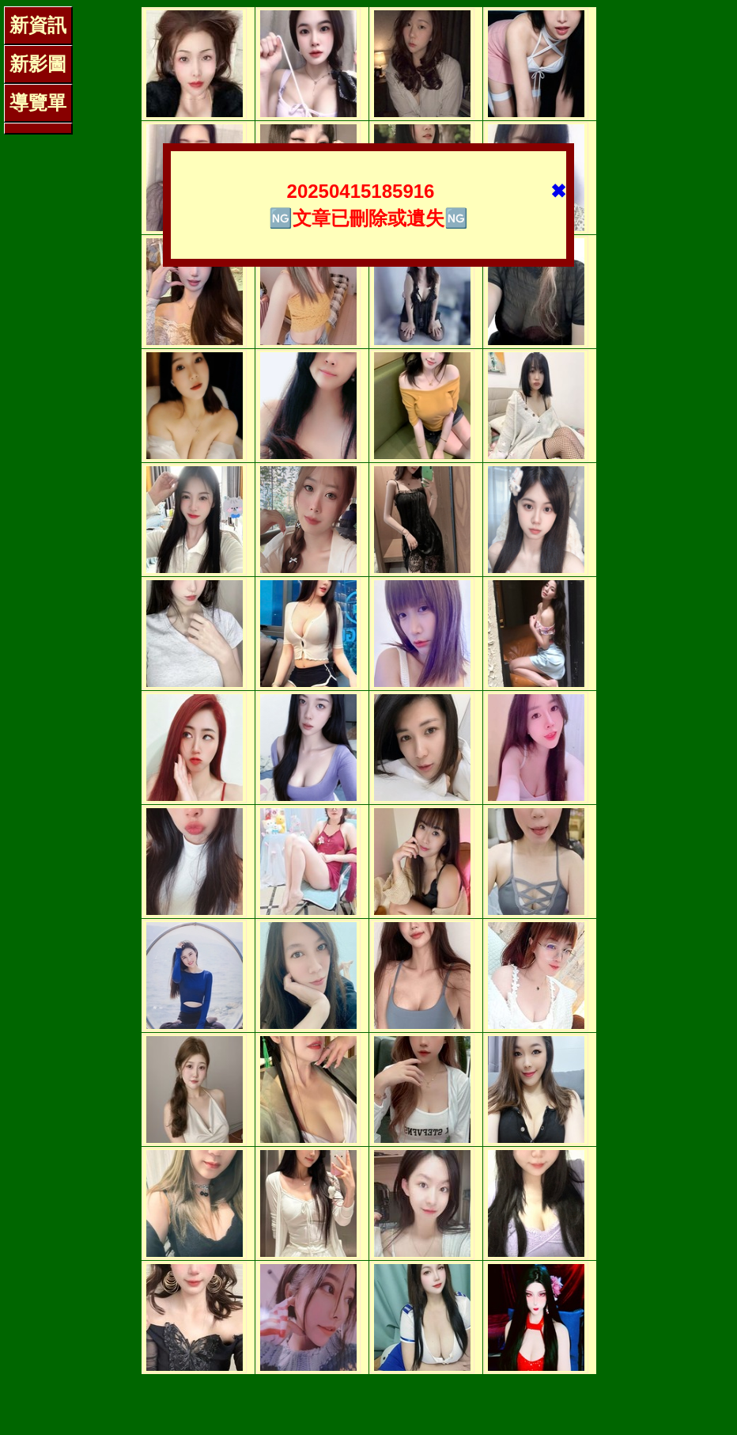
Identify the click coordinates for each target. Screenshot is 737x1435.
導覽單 (37, 102)
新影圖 (37, 63)
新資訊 (37, 25)
